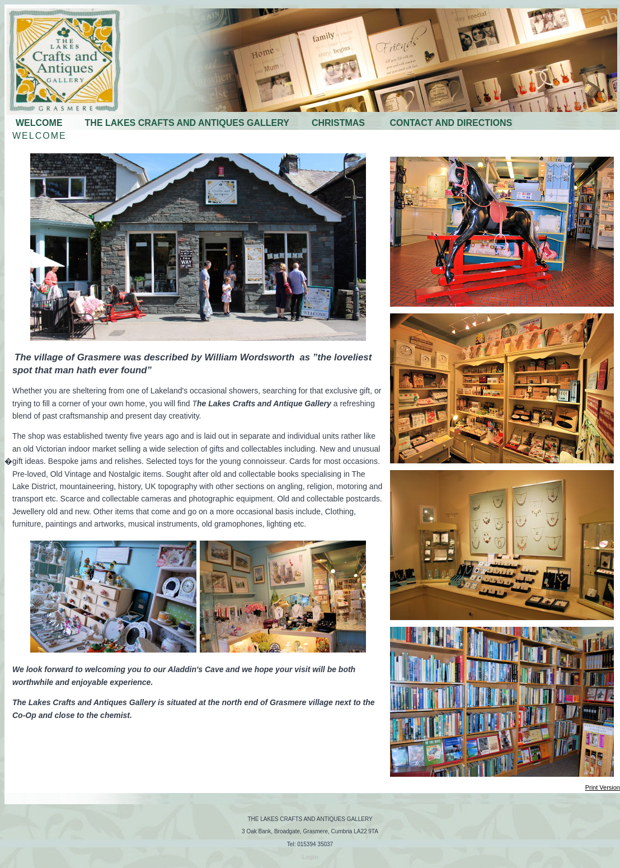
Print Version (602, 787)
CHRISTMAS (340, 123)
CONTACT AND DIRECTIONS (450, 123)
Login (310, 856)
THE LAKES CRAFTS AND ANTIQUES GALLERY (187, 123)
